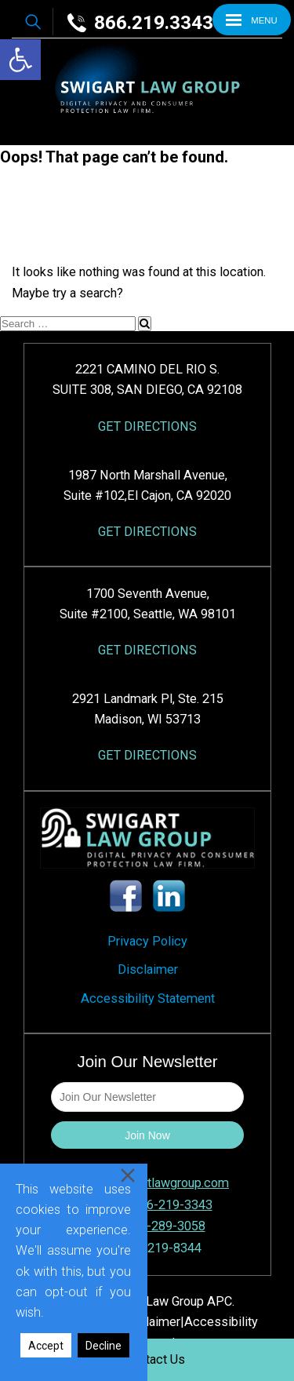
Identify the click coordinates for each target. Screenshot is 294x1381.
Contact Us (155, 1359)
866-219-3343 (172, 1204)
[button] (20, 59)
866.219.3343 (140, 22)
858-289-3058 (165, 1226)
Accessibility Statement (148, 998)
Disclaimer (148, 969)
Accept (46, 1345)
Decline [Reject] (103, 1345)
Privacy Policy (147, 941)
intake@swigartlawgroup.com (147, 1182)
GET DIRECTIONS (147, 426)
